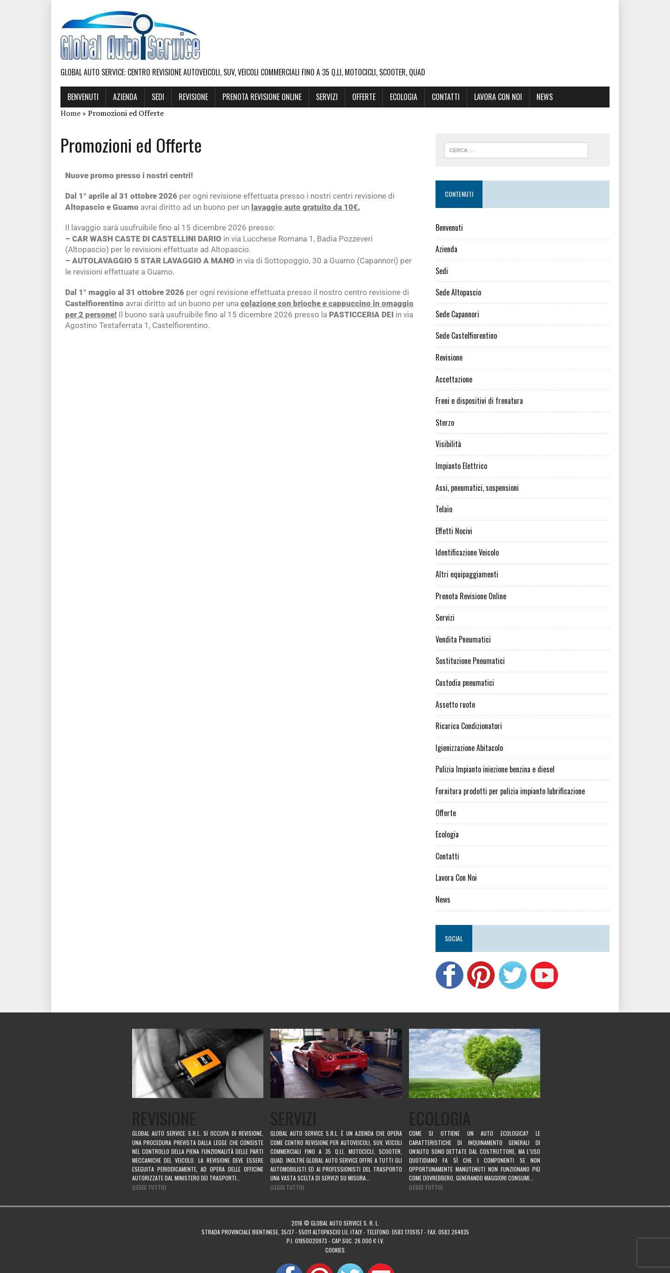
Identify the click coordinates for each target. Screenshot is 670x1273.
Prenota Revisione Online (262, 96)
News (544, 96)
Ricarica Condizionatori (469, 725)
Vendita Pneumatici (463, 639)
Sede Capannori (457, 314)
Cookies (335, 1249)
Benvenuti (83, 96)
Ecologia (403, 96)
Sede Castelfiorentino (466, 335)
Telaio (444, 509)
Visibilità (448, 443)
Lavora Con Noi (498, 96)
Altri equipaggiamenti (467, 574)
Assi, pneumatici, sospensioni (477, 487)
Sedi (158, 96)
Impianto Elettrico (461, 465)
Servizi (327, 96)
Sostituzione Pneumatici (470, 660)
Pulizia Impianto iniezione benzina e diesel (495, 769)
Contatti (446, 96)
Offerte (363, 96)
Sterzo (445, 422)
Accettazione (454, 379)
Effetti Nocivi (454, 530)
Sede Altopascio (458, 292)
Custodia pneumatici (465, 682)
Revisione (193, 96)
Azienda (125, 96)
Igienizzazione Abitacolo (469, 747)
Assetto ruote (455, 704)
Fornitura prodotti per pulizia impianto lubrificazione (510, 791)
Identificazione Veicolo (467, 552)
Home (70, 113)
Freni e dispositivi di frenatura (479, 400)
